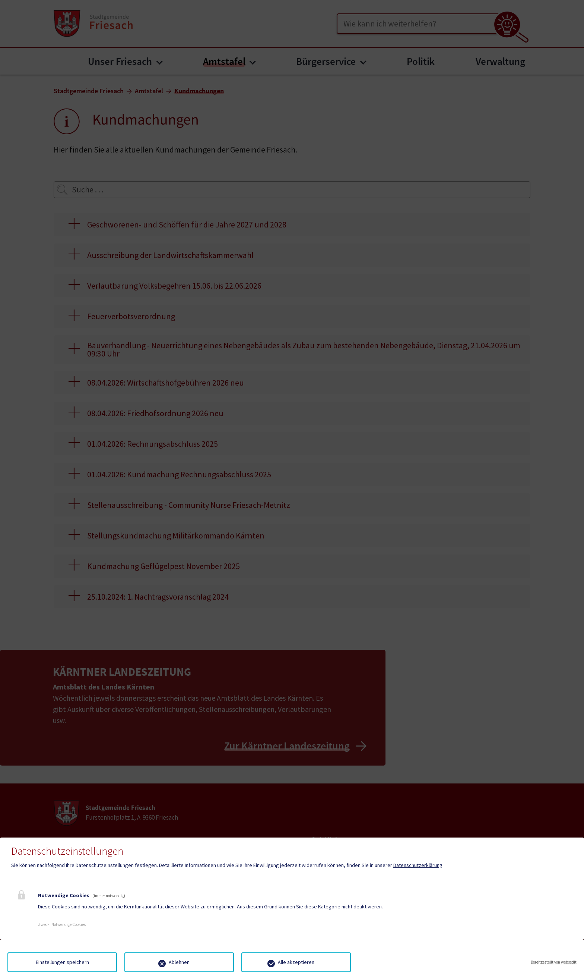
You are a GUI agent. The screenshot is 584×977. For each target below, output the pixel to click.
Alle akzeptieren (296, 962)
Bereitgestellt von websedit (554, 962)
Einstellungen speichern (62, 962)
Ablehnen (179, 962)
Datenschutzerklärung (417, 865)
